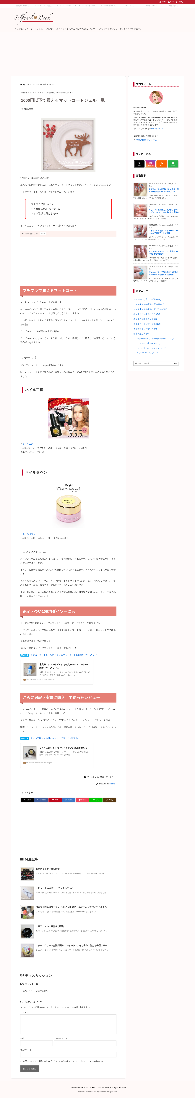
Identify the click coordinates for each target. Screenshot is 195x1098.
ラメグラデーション (147, 353)
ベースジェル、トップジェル (151, 348)
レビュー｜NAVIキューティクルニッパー (55, 888)
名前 (22, 1038)
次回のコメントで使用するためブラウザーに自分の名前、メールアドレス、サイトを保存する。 (64, 1061)
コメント (24, 1012)
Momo (112, 784)
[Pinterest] (55, 800)
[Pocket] (82, 800)
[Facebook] (41, 800)
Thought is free (111, 1092)
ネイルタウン (28, 534)
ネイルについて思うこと (146, 313)
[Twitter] (27, 800)
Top (23, 84)
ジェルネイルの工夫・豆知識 (148, 304)
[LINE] (96, 800)
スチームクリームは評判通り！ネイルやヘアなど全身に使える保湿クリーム (72, 945)
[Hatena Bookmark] (68, 800)
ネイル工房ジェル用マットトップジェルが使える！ (55, 738)
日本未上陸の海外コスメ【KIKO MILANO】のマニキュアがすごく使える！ (72, 907)
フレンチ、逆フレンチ (148, 343)
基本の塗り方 (141, 333)
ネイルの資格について (145, 318)
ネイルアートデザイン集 (147, 323)
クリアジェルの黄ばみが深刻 (50, 926)
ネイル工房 (27, 444)
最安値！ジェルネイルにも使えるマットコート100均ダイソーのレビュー (65, 655)
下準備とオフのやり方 (145, 328)
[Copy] (109, 800)
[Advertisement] (97, 52)
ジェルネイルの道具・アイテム (43, 84)
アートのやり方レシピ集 (147, 299)
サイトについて (157, 129)
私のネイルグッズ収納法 (48, 869)
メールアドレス (61, 1038)
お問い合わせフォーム (146, 140)
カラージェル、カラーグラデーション (155, 338)
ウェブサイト (26, 1050)
